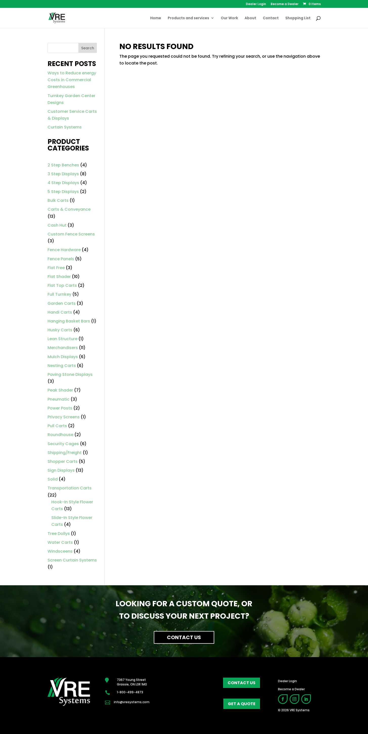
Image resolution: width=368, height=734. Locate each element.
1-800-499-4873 (130, 692)
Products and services (188, 18)
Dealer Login (256, 4)
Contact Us (184, 637)
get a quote (241, 704)
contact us (241, 683)
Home (155, 18)
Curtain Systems (65, 127)
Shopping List (298, 18)
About (250, 18)
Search (87, 48)
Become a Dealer (284, 4)
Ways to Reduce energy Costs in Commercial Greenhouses (72, 80)
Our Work (229, 18)
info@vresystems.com (131, 702)
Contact (271, 18)
